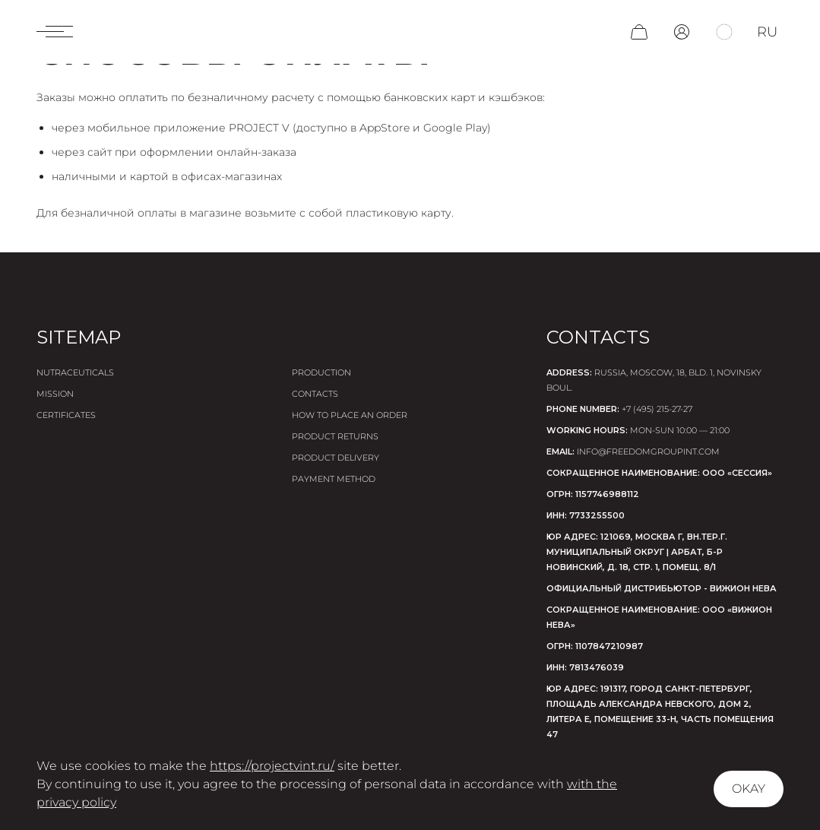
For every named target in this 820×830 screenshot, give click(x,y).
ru (767, 32)
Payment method (333, 479)
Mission (55, 393)
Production (321, 372)
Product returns (335, 436)
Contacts (315, 393)
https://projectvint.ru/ (272, 766)
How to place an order (349, 415)
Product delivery (335, 457)
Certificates (66, 415)
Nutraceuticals (75, 372)
